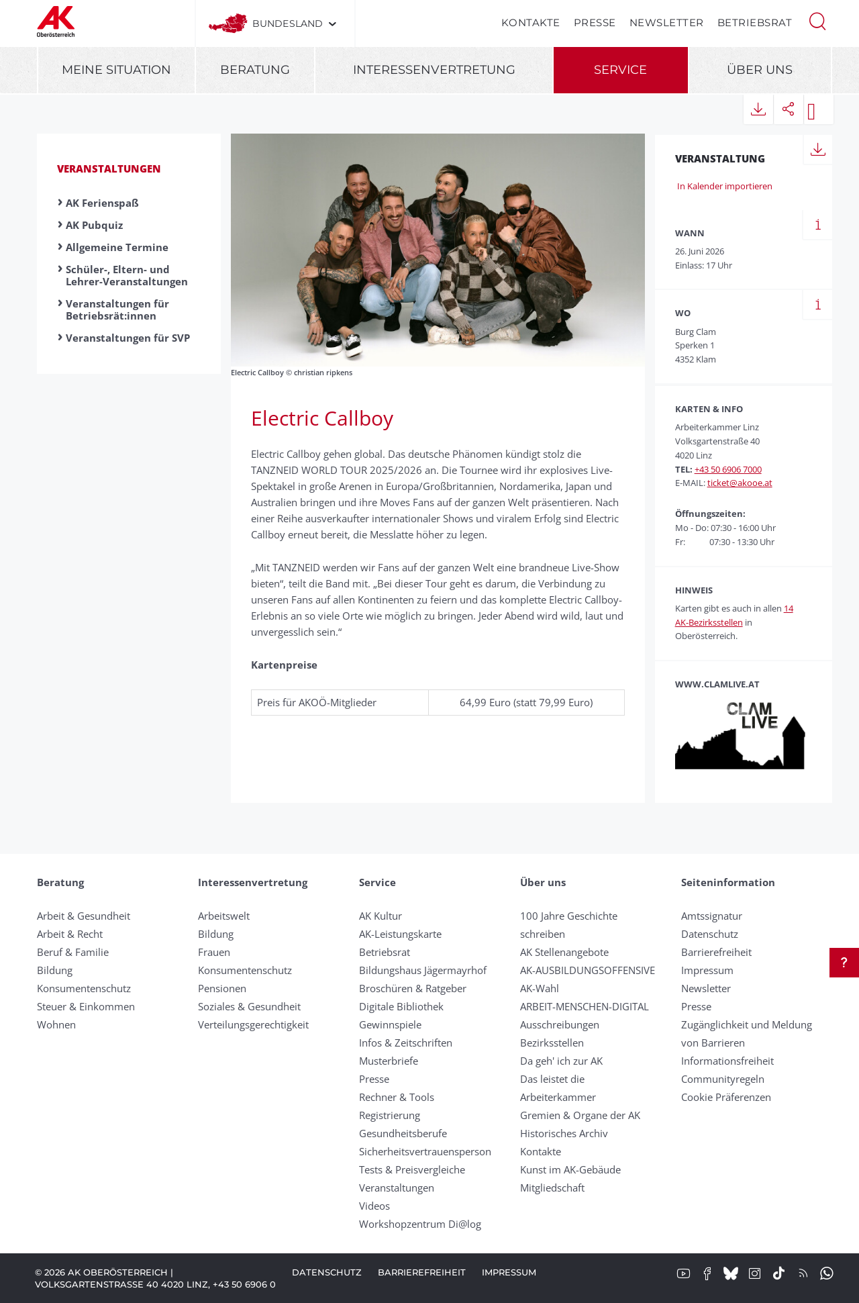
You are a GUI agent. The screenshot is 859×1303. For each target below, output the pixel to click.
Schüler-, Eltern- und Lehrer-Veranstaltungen (127, 275)
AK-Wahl (539, 988)
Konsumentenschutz (84, 988)
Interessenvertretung (434, 69)
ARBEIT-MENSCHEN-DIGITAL (584, 1006)
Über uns (760, 69)
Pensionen (222, 988)
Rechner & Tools (396, 1097)
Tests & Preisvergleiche (412, 1169)
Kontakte (530, 22)
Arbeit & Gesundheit (83, 915)
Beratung (255, 69)
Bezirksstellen (552, 1042)
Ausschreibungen (559, 1024)
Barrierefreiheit (716, 952)
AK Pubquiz (94, 225)
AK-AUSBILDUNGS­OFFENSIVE (587, 970)
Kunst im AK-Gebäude (570, 1169)
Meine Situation (116, 69)
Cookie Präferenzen (726, 1097)
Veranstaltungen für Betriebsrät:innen (117, 309)
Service (620, 69)
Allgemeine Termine (117, 247)
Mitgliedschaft (552, 1187)
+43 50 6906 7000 (728, 469)
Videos (374, 1205)
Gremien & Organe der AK (580, 1115)
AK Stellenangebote (564, 952)
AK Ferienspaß (102, 202)
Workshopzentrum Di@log (420, 1223)
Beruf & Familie (73, 952)
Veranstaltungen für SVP (128, 337)
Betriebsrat (755, 22)
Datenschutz (709, 933)
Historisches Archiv (564, 1133)
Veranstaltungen (109, 168)
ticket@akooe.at (739, 483)
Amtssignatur (711, 915)
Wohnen (56, 1024)
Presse (595, 22)
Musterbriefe (388, 1060)
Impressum (707, 970)
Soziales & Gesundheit (249, 1006)
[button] (817, 20)
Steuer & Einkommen (86, 1006)
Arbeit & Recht (70, 933)
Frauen (214, 952)
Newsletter (666, 22)
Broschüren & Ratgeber (412, 988)
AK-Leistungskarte (400, 933)
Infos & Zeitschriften (405, 1042)
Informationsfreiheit (727, 1060)
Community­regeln (722, 1078)
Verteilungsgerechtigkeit (253, 1024)
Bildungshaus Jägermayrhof (423, 970)
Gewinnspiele (390, 1024)
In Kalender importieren (723, 186)
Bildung (54, 970)
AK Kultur (380, 915)
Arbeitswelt (224, 915)
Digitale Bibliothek (401, 1006)
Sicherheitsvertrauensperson (425, 1151)
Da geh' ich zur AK (561, 1060)
